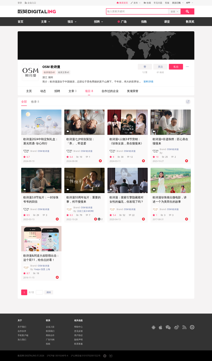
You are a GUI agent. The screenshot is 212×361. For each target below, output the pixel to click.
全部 (24, 102)
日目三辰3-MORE (85, 211)
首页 (20, 22)
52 (122, 215)
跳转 (49, 292)
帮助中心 (78, 326)
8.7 (26, 273)
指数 (144, 22)
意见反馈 (78, 331)
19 (36, 273)
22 (132, 215)
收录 (35, 102)
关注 (160, 66)
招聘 (57, 91)
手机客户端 (23, 335)
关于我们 (22, 326)
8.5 (26, 215)
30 (120, 156)
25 (165, 156)
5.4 (113, 215)
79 (79, 215)
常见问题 (158, 2)
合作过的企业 (110, 91)
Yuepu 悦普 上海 (42, 269)
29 (36, 215)
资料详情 (148, 81)
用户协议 (78, 335)
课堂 (167, 22)
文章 (72, 91)
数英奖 (190, 22)
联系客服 (78, 343)
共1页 (31, 292)
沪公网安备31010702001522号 (86, 355)
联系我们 (50, 331)
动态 (43, 91)
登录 (20, 2)
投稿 (48, 343)
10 (79, 156)
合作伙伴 (22, 331)
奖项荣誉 (132, 91)
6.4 (69, 156)
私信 (175, 66)
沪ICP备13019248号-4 (57, 355)
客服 (167, 2)
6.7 (26, 156)
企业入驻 (50, 326)
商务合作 (50, 335)
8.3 (69, 215)
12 (130, 156)
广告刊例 (50, 339)
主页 (29, 91)
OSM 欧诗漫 (43, 151)
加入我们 (22, 339)
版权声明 (78, 339)
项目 (89, 91)
